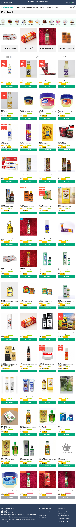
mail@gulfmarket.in (65, 518)
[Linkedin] (63, 521)
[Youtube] (67, 521)
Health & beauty (41, 7)
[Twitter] (59, 521)
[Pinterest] (61, 521)
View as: (3, 57)
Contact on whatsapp (44, 511)
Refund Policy (42, 517)
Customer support (63, 511)
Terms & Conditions (44, 513)
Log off (40, 521)
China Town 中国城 (53, 7)
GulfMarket (59, 12)
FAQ (40, 519)
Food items (21, 7)
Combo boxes (30, 7)
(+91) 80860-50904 (7, 2)
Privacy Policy (42, 515)
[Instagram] (65, 521)
